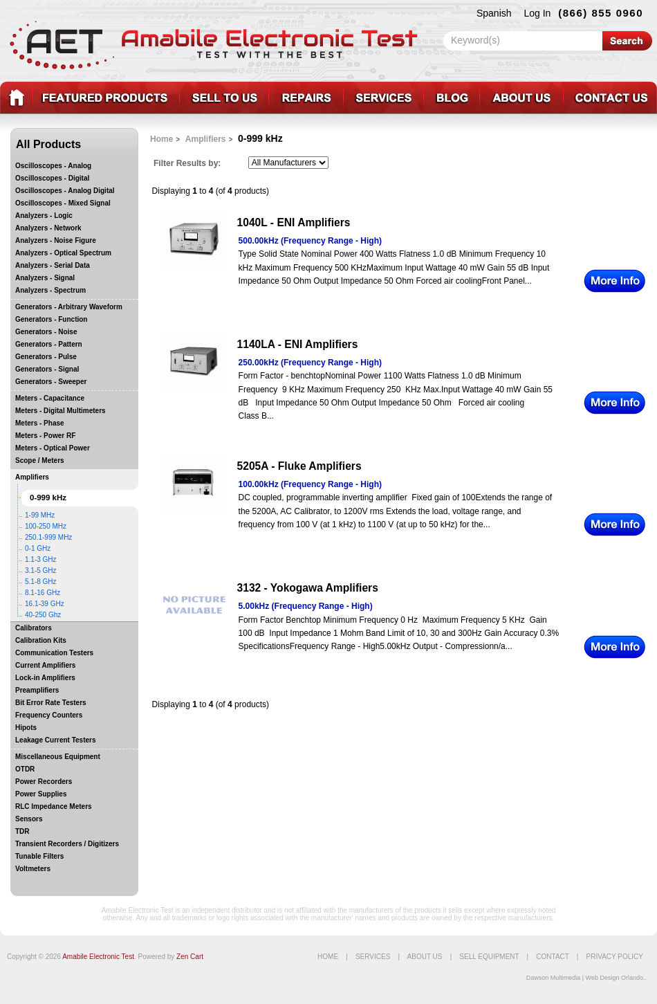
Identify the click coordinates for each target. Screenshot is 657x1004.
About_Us (521, 98)
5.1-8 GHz (41, 581)
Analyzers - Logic (44, 215)
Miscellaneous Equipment (57, 756)
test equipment (16, 98)
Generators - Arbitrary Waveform (68, 307)
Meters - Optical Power (52, 448)
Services (383, 98)
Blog (451, 98)
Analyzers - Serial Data (52, 265)
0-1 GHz (37, 548)
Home (161, 139)
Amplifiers (32, 477)
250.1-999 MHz (48, 537)
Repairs (305, 98)
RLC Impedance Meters (53, 806)
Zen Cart (189, 956)
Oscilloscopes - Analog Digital (65, 190)
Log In (537, 13)
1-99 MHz (40, 515)
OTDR (25, 769)
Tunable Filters (39, 856)
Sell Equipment (489, 956)
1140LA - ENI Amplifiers (297, 344)
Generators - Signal (47, 369)
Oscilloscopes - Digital (52, 178)
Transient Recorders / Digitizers (67, 844)
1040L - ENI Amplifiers (294, 222)
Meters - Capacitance (49, 398)
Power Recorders (43, 781)
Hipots (26, 727)
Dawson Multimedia (553, 977)
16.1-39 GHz (44, 604)
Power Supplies (40, 794)
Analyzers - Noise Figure (55, 240)
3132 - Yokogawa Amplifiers (307, 588)
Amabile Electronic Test (98, 956)
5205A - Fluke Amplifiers (299, 466)
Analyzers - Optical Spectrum (63, 253)
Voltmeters (32, 869)
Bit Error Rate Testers (50, 702)
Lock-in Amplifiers (45, 678)
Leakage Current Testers (55, 740)
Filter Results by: (187, 163)
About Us (425, 956)
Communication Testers (54, 653)
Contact (610, 98)
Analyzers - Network (48, 228)
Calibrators (33, 628)
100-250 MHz (45, 526)
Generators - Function (51, 319)
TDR (22, 831)
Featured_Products (105, 98)
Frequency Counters (48, 715)
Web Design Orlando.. (616, 977)
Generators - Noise (46, 332)
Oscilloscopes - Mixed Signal (63, 203)
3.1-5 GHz (41, 570)
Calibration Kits (40, 640)
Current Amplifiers (45, 665)
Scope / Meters (39, 460)
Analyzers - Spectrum (50, 290)
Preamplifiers (37, 690)
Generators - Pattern (48, 344)
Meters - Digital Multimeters (60, 410)
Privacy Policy (614, 956)
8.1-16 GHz (42, 592)
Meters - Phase (39, 423)
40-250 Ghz (43, 615)
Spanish (494, 13)
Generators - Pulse (46, 356)
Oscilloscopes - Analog (53, 166)
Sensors (28, 819)
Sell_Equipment (223, 98)
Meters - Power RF (45, 435)
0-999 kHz (48, 497)
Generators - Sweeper (50, 381)
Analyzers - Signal (45, 278)
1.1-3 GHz (41, 559)
